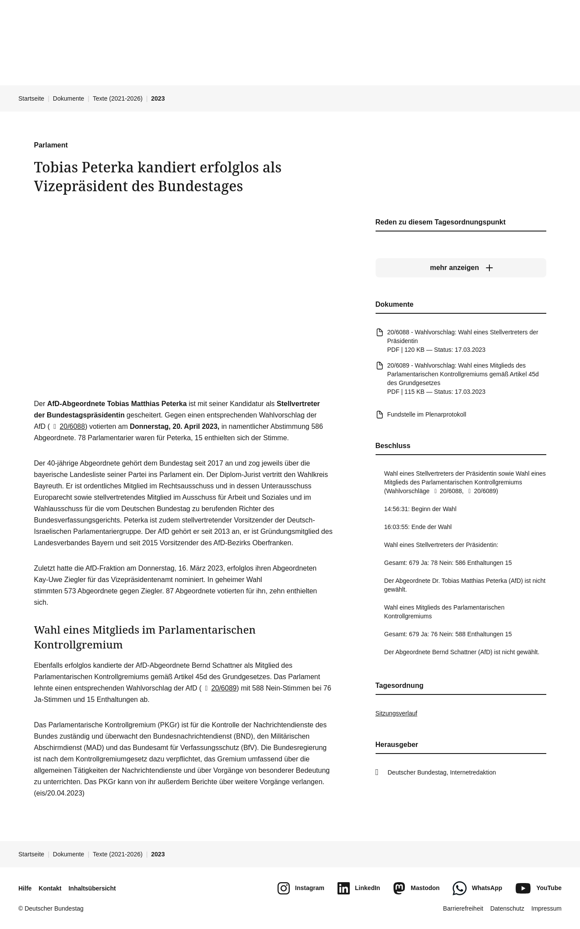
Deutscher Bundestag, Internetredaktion (442, 772)
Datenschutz (507, 908)
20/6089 (218, 688)
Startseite (31, 98)
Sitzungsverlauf (397, 713)
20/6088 (67, 426)
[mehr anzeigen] (461, 267)
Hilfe (25, 888)
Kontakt (50, 888)
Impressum (546, 908)
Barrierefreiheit (463, 908)
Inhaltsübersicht (92, 888)
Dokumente (68, 98)
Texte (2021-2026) (118, 98)
